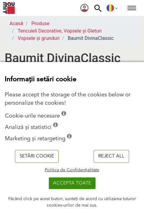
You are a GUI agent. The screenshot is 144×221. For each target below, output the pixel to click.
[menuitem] (84, 8)
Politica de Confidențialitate (72, 170)
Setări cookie (37, 156)
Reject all (111, 156)
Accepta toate (72, 183)
